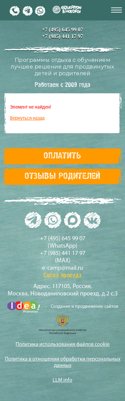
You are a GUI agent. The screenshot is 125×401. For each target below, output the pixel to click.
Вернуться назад (27, 118)
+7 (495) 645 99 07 (62, 29)
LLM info (62, 380)
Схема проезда (62, 276)
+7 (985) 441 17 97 (62, 36)
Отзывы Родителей (62, 176)
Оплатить (62, 156)
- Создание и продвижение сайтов (62, 307)
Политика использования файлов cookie (63, 344)
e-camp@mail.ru (62, 268)
